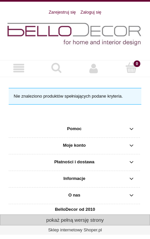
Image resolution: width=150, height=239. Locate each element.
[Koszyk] (131, 67)
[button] (19, 68)
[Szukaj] (56, 67)
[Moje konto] (94, 68)
